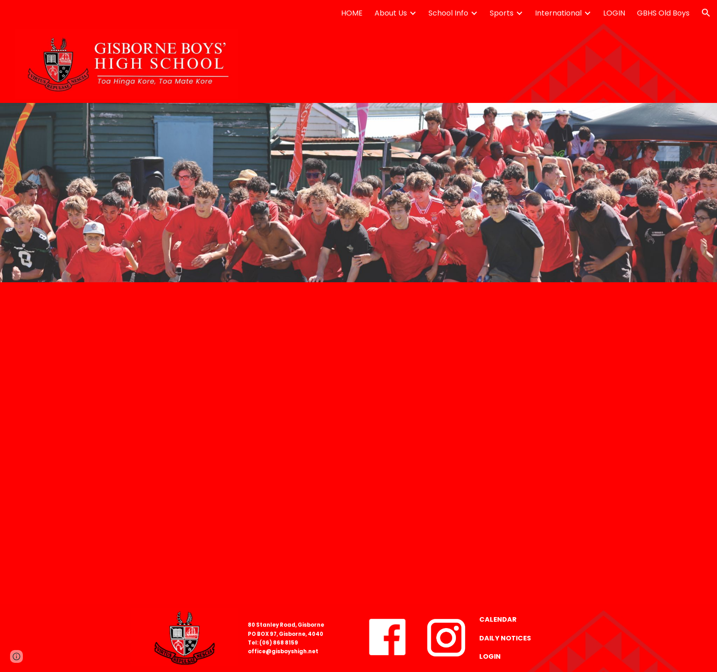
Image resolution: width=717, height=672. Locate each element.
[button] (706, 13)
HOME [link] (352, 13)
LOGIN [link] (614, 13)
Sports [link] (502, 13)
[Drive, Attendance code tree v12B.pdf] (359, 443)
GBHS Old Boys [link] (663, 13)
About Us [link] (391, 13)
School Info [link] (448, 13)
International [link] (558, 13)
